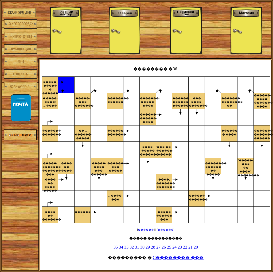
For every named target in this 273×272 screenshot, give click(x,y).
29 (148, 247)
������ (146, 229)
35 (116, 247)
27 (158, 247)
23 (180, 247)
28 (153, 247)
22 (185, 247)
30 (142, 247)
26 (164, 247)
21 (190, 247)
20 (196, 247)
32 (132, 247)
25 (169, 247)
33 (126, 247)
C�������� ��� (178, 257)
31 (137, 247)
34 (121, 247)
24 (174, 247)
